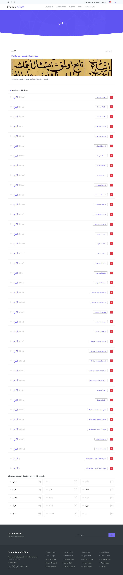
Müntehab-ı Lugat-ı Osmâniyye (24, 56)
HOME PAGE (49, 7)
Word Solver (88, 2)
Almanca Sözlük (50, 552)
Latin (80, 7)
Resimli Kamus (104, 552)
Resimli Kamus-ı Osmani (98, 341)
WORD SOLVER (90, 7)
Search (97, 2)
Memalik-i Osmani (87, 559)
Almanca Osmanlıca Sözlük (97, 371)
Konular (102, 566)
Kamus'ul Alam (67, 556)
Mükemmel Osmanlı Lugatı (97, 410)
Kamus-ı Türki (101, 97)
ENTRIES (72, 7)
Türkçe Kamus (104, 556)
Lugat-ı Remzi (101, 234)
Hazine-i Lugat (101, 439)
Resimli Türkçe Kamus (99, 292)
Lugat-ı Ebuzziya (100, 312)
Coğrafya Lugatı (105, 559)
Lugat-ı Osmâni (86, 566)
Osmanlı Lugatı (86, 563)
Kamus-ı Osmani (101, 185)
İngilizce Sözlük (101, 263)
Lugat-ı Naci (101, 156)
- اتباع (9, 90)
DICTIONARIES (61, 7)
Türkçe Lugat (104, 563)
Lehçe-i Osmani (101, 126)
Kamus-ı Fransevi (100, 214)
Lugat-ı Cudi (101, 390)
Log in (103, 2)
